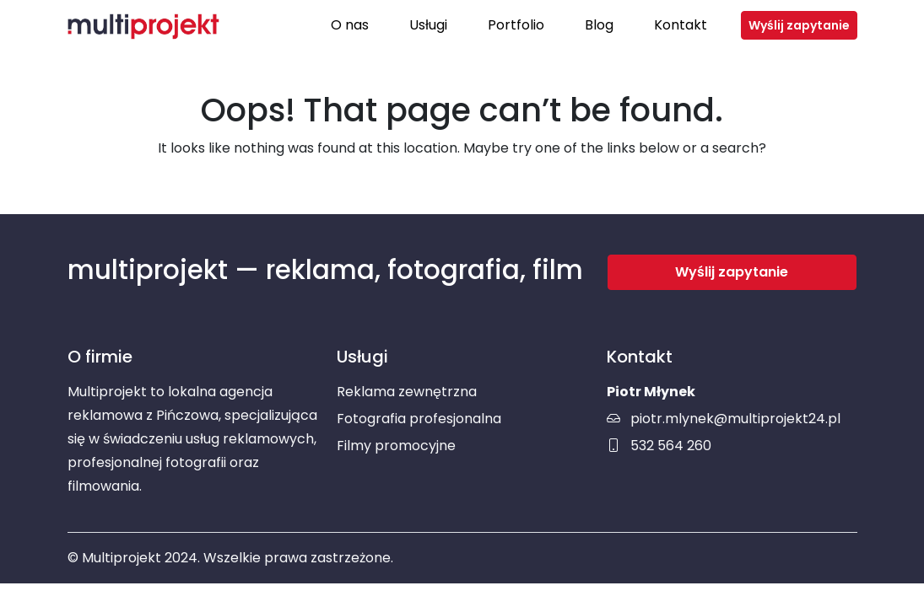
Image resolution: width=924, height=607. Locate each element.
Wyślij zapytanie (799, 25)
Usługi (428, 25)
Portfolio (516, 25)
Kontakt (680, 25)
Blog (599, 25)
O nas (350, 25)
